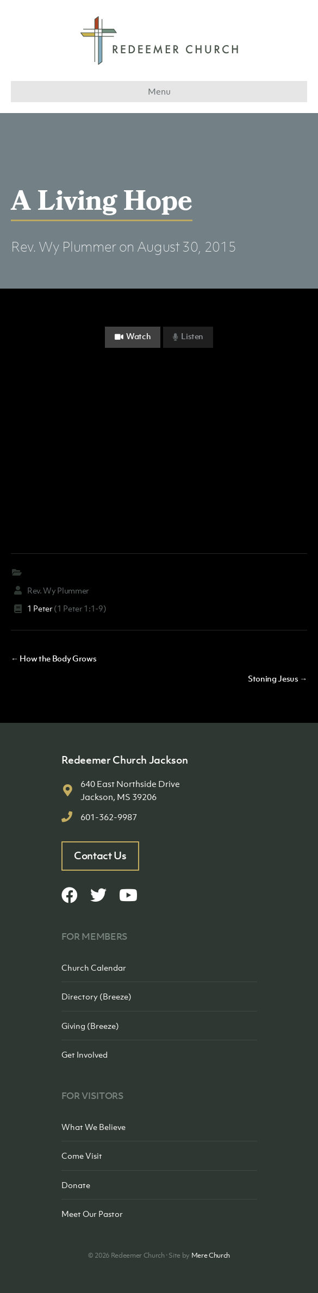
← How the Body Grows (53, 658)
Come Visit (81, 1155)
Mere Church (210, 1255)
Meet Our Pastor (92, 1213)
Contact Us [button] (100, 855)
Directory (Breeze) (96, 996)
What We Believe (93, 1126)
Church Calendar (93, 967)
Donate (75, 1184)
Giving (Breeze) (90, 1025)
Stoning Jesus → (277, 678)
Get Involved (84, 1054)
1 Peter (40, 608)
